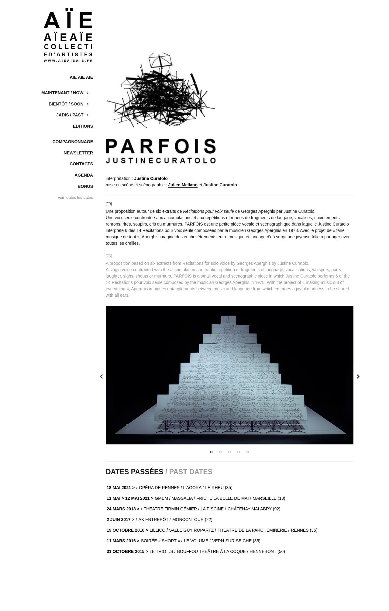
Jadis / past (69, 114)
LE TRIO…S (161, 551)
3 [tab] (229, 452)
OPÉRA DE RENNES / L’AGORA (170, 487)
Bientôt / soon (66, 104)
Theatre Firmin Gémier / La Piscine (184, 508)
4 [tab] (239, 452)
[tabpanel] (229, 375)
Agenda (83, 175)
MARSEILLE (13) (269, 498)
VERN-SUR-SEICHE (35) (236, 540)
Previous (101, 377)
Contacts (81, 163)
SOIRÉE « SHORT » (160, 540)
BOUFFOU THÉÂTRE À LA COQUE (211, 551)
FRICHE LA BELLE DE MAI (223, 498)
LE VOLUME (196, 540)
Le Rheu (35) (218, 487)
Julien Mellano (182, 184)
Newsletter (78, 152)
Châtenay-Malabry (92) (254, 508)
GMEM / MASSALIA (173, 498)
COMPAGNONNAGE (72, 141)
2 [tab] (220, 452)
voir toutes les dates (75, 197)
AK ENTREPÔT (154, 519)
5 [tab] (248, 452)
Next (358, 377)
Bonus (85, 186)
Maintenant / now (62, 92)
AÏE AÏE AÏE (81, 77)
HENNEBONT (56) (267, 551)
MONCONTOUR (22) (192, 519)
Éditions (83, 126)
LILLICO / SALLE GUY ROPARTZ (182, 530)
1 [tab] (211, 452)
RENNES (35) (304, 530)
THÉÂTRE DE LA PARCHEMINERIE (252, 530)
